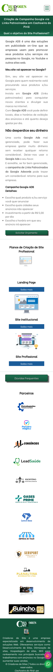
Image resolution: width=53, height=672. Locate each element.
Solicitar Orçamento (26, 232)
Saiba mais (26, 289)
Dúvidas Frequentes (27, 378)
